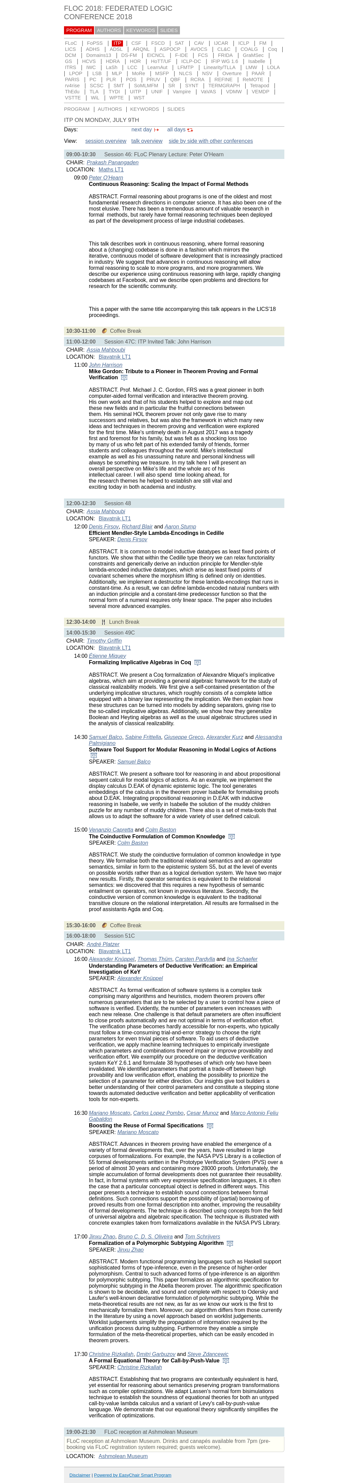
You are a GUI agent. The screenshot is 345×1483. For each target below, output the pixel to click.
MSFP (162, 73)
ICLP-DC (191, 61)
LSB (97, 73)
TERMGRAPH (224, 85)
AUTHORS (109, 30)
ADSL (116, 49)
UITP (135, 91)
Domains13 (98, 55)
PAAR (258, 73)
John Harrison (106, 365)
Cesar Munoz (203, 1113)
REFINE (224, 79)
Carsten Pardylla (195, 959)
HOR (135, 61)
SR (171, 85)
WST (139, 97)
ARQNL (141, 49)
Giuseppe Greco (183, 737)
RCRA (197, 79)
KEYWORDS (140, 30)
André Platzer (103, 944)
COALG (249, 49)
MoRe (138, 73)
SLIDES (169, 30)
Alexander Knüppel (111, 959)
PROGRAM (79, 30)
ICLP (243, 43)
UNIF (157, 91)
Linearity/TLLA (220, 67)
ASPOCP (170, 49)
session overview (105, 141)
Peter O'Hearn (106, 178)
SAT (179, 43)
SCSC (96, 85)
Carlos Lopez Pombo (158, 1113)
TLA (94, 91)
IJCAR (221, 43)
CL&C (223, 49)
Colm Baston (160, 830)
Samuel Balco (105, 737)
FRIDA (225, 55)
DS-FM (129, 55)
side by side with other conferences (211, 141)
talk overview (146, 141)
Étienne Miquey (107, 656)
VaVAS (208, 91)
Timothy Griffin (104, 641)
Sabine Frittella (143, 737)
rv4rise (72, 85)
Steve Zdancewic (207, 1354)
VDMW (234, 91)
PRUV (153, 79)
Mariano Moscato (109, 1113)
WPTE (116, 97)
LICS (70, 49)
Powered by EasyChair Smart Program (132, 1475)
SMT (119, 85)
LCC (132, 67)
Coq (272, 49)
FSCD (158, 43)
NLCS (185, 73)
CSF (136, 43)
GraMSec (253, 55)
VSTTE (73, 97)
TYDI (114, 91)
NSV (207, 73)
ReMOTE (253, 79)
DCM (70, 55)
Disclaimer (79, 1475)
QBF (175, 79)
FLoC (71, 43)
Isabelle (256, 61)
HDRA (113, 61)
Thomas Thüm (154, 959)
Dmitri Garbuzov (156, 1354)
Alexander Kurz (224, 737)
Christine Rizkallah (111, 1354)
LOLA (273, 67)
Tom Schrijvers (202, 1236)
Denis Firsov (104, 526)
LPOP (75, 73)
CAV (199, 43)
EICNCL (156, 55)
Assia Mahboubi (106, 350)
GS (68, 61)
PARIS (72, 79)
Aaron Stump (180, 526)
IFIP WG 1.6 (224, 61)
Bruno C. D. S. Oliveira (145, 1236)
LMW (251, 67)
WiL (95, 97)
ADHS (93, 49)
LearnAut (157, 67)
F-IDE (181, 55)
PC (92, 79)
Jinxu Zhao (102, 1236)
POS (131, 79)
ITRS (70, 67)
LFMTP (186, 67)
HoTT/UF (161, 61)
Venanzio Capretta (111, 830)
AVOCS (198, 49)
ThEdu (72, 91)
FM (262, 43)
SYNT (191, 85)
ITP (117, 43)
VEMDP (260, 91)
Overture (232, 73)
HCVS (89, 61)
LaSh (111, 67)
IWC (91, 67)
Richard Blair (137, 526)
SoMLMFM (146, 85)
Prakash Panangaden (113, 162)
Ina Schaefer (242, 959)
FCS (203, 55)
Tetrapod (259, 85)
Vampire (182, 91)
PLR (111, 79)
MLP (117, 73)
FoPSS (94, 43)
